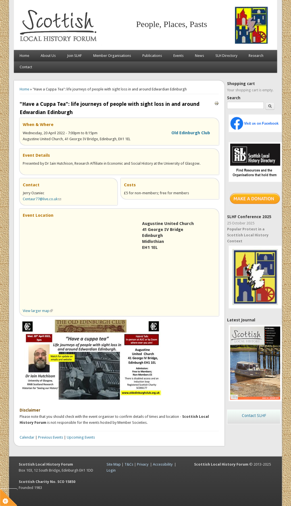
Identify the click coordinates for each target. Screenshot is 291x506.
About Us (48, 55)
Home (24, 55)
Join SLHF (74, 55)
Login (111, 470)
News (199, 55)
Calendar (27, 437)
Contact (26, 67)
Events (178, 55)
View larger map (38, 311)
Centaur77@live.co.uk (42, 199)
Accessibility (162, 464)
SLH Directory (226, 55)
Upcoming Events (81, 437)
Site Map (114, 464)
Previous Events (50, 437)
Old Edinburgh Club (190, 132)
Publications (152, 55)
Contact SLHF (254, 415)
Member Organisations (112, 55)
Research (256, 55)
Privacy (142, 464)
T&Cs (128, 464)
